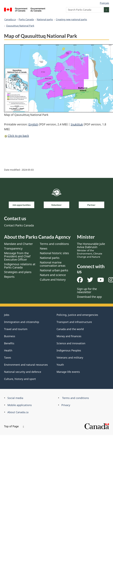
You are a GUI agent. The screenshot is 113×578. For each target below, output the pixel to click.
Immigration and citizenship (21, 322)
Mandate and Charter (18, 244)
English (33, 124)
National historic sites (54, 253)
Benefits (9, 343)
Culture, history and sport (20, 379)
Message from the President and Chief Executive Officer (17, 256)
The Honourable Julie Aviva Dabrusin (91, 250)
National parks (45, 19)
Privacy (65, 405)
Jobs (6, 315)
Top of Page (14, 426)
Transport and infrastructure (74, 322)
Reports (9, 277)
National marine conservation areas (52, 264)
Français (104, 3)
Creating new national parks (71, 19)
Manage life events (68, 372)
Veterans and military (70, 357)
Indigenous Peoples (69, 350)
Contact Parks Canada (19, 225)
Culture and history (53, 280)
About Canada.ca (17, 412)
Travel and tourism (15, 329)
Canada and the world (70, 329)
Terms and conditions (54, 244)
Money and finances (69, 336)
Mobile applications (19, 405)
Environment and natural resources (26, 364)
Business (9, 336)
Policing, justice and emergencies (77, 315)
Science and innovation (71, 343)
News (43, 248)
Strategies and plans (17, 272)
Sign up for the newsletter (87, 290)
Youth (60, 364)
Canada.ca (10, 19)
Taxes (7, 357)
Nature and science (53, 275)
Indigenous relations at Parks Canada (19, 265)
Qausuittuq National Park (20, 25)
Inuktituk (77, 124)
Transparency (13, 248)
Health (8, 350)
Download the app (89, 297)
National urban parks (54, 270)
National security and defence (22, 372)
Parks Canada (26, 19)
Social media (15, 398)
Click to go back (18, 136)
